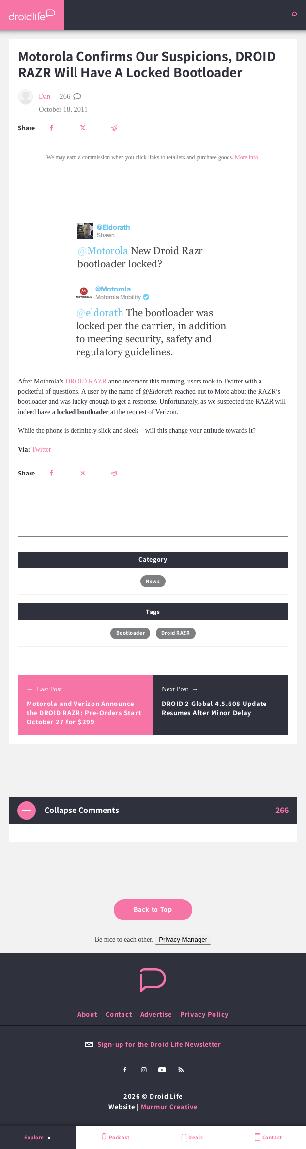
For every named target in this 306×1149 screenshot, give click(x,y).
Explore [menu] (34, 1137)
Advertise (156, 1014)
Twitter (41, 449)
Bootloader (130, 632)
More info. (247, 157)
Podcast (114, 1137)
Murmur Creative (169, 1106)
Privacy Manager (183, 939)
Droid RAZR (175, 632)
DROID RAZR (86, 381)
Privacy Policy (204, 1014)
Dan (34, 97)
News (153, 581)
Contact (267, 1137)
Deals (191, 1137)
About (87, 1014)
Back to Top (153, 909)
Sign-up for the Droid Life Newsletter (153, 1044)
